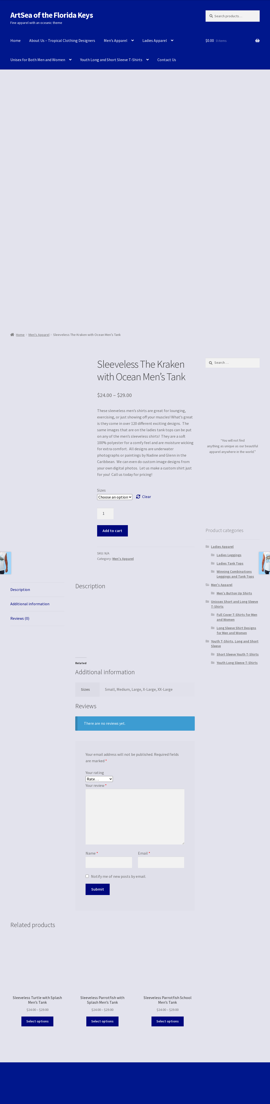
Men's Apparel (39, 334)
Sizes (101, 490)
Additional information (29, 603)
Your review (96, 785)
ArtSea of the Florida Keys (51, 15)
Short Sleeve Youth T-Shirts (238, 654)
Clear (146, 496)
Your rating (95, 772)
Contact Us (166, 59)
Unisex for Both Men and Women (37, 59)
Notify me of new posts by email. (118, 876)
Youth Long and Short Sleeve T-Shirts (111, 59)
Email (144, 853)
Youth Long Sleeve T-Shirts (237, 662)
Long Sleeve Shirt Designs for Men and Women (236, 630)
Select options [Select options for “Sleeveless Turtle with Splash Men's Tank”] (37, 1021)
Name (92, 853)
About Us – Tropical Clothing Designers (62, 40)
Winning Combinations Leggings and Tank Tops (235, 574)
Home (15, 40)
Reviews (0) (19, 618)
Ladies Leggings (229, 555)
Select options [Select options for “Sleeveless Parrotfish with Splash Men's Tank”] (102, 1021)
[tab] (37, 590)
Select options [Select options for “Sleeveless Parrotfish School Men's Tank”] (167, 1021)
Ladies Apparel (154, 40)
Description (20, 589)
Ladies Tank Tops (230, 563)
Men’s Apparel (115, 40)
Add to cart (112, 530)
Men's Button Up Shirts (234, 593)
